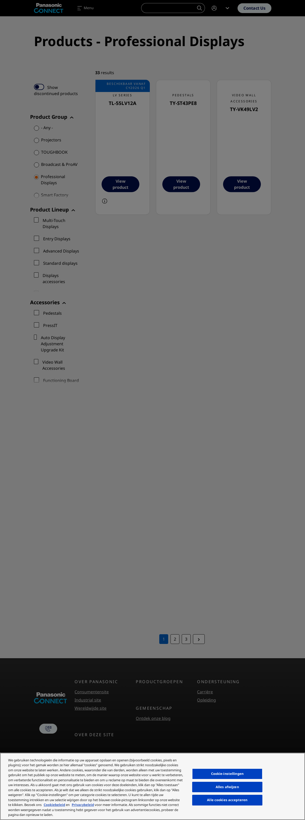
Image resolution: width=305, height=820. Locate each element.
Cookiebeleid (54, 804)
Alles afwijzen (227, 787)
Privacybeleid (83, 804)
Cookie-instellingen (227, 773)
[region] (152, 786)
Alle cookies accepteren (227, 800)
